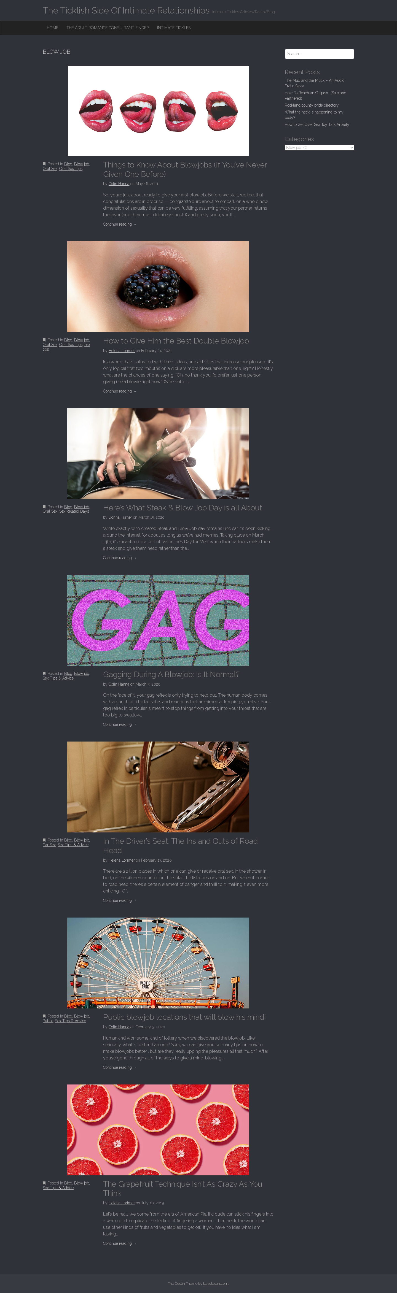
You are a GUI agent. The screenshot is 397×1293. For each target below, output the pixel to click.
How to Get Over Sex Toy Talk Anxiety (317, 124)
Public (48, 1021)
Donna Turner (120, 517)
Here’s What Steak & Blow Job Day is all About (182, 507)
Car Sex (49, 845)
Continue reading (120, 224)
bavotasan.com (215, 1283)
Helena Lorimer (122, 350)
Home (52, 28)
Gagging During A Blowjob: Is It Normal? (171, 674)
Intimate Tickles (174, 28)
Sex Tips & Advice (58, 678)
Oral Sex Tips (70, 168)
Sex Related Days (74, 511)
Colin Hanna (119, 184)
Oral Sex (50, 168)
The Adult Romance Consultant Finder (107, 28)
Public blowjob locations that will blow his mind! (184, 1017)
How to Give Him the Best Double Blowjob (176, 340)
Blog (68, 164)
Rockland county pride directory (312, 105)
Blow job (81, 164)
